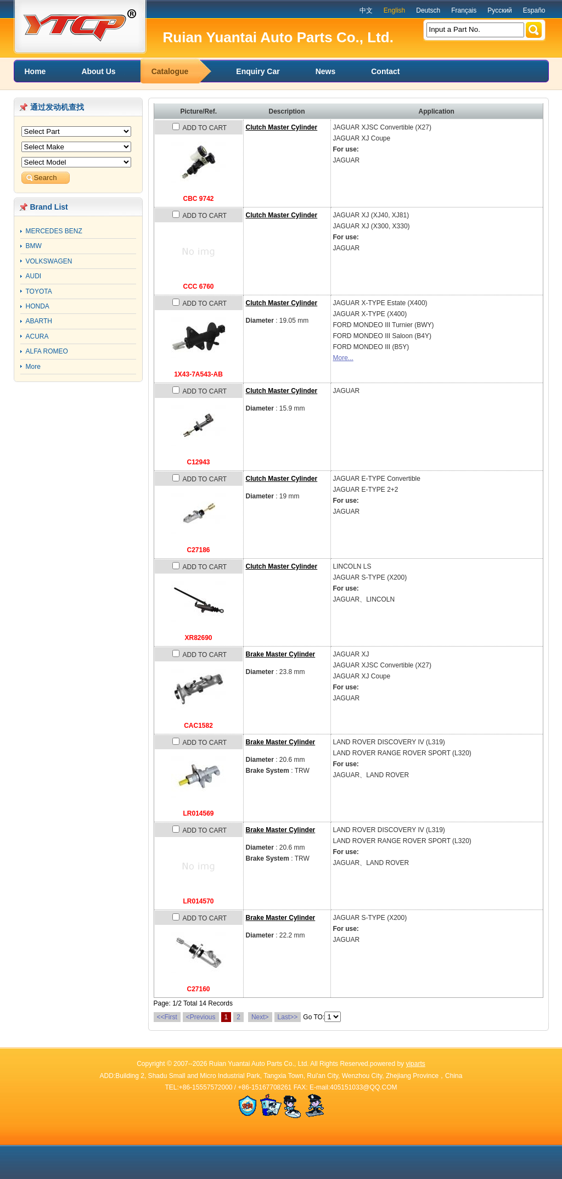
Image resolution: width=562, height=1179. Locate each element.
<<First (167, 1017)
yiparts (415, 1064)
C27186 (198, 550)
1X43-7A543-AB (198, 374)
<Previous (201, 1017)
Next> (260, 1017)
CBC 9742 (198, 199)
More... (343, 358)
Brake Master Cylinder (281, 654)
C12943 (198, 462)
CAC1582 (198, 725)
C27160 (198, 989)
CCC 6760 (198, 286)
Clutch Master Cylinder (282, 127)
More (33, 366)
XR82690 (198, 638)
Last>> (288, 1017)
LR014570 (198, 901)
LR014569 (198, 813)
